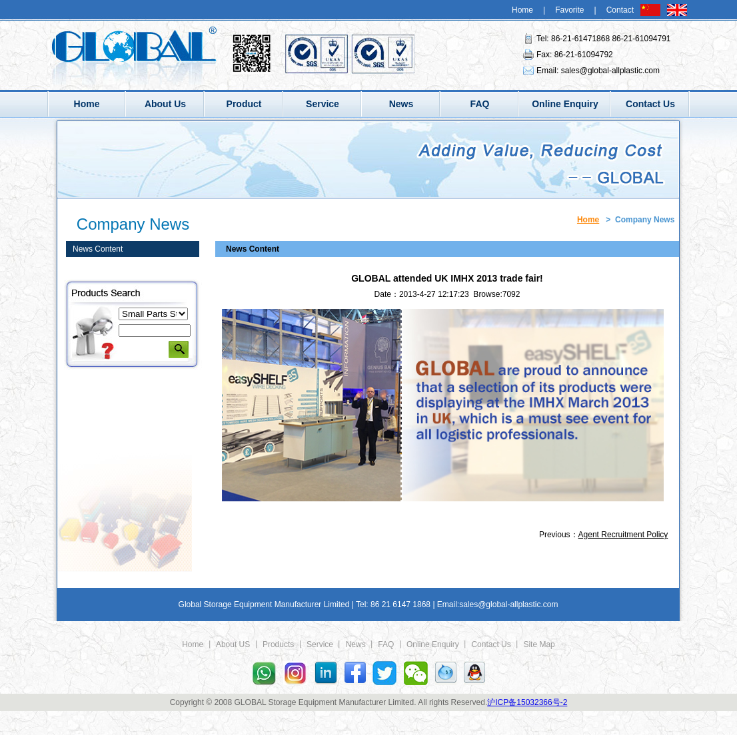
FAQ (480, 104)
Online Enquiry (565, 104)
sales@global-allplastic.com (610, 70)
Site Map (538, 644)
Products (278, 644)
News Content (98, 249)
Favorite (569, 10)
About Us (165, 104)
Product (244, 104)
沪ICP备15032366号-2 (527, 702)
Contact (620, 10)
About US (233, 644)
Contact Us (650, 104)
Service (322, 104)
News (401, 104)
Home (522, 10)
